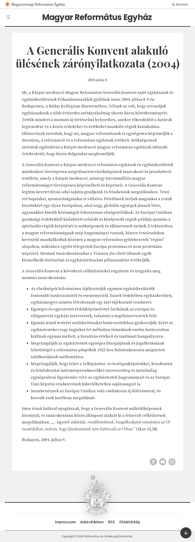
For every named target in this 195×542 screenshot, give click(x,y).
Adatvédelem (92, 521)
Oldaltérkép (129, 521)
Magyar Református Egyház (97, 17)
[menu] (8, 17)
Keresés (180, 4)
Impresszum (65, 521)
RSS (111, 521)
